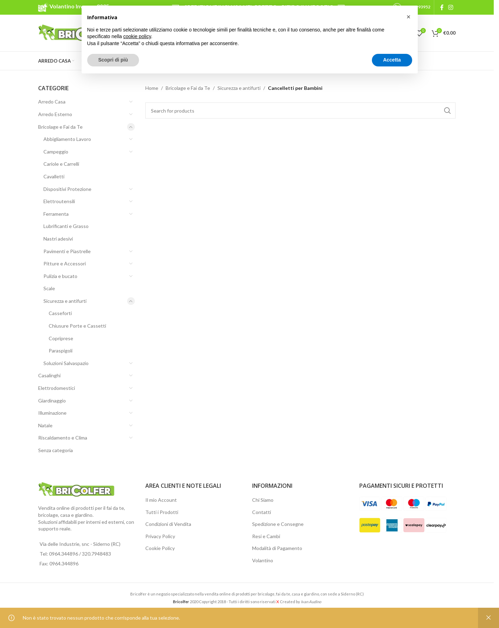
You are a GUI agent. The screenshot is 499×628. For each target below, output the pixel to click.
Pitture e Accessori (64, 263)
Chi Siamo (262, 500)
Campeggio (55, 152)
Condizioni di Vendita (168, 524)
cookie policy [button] (137, 36)
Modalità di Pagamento (277, 548)
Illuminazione (52, 413)
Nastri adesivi (58, 239)
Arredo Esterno (55, 114)
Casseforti (60, 313)
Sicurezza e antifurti (64, 301)
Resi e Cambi (266, 536)
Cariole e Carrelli (61, 164)
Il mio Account (161, 500)
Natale (45, 425)
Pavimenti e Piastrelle (67, 251)
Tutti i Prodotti (161, 512)
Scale (49, 288)
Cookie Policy (160, 548)
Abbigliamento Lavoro (67, 139)
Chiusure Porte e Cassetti (77, 326)
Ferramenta (56, 214)
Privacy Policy (160, 536)
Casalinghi (49, 375)
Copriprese (61, 338)
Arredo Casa (51, 102)
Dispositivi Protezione (67, 189)
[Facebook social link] (442, 7)
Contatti (261, 512)
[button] (408, 16)
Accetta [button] (392, 60)
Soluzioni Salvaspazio (66, 363)
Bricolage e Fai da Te (60, 127)
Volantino (262, 560)
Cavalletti (53, 176)
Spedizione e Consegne (278, 524)
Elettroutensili (59, 201)
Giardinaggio (52, 401)
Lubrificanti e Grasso (66, 226)
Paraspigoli (60, 351)
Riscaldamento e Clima (62, 438)
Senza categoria (55, 450)
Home (151, 88)
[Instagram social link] (451, 7)
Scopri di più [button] (113, 60)
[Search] (300, 110)
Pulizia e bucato (60, 276)
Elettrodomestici (56, 388)
